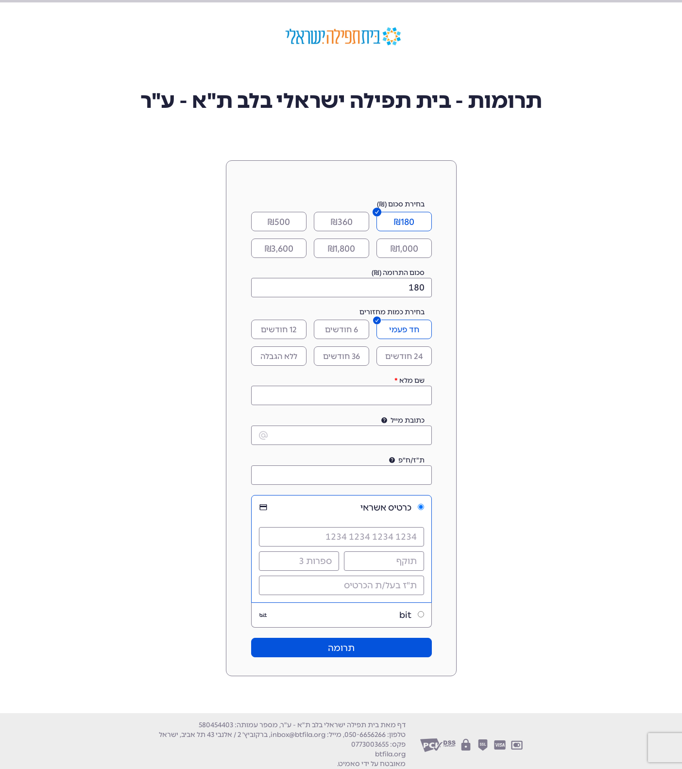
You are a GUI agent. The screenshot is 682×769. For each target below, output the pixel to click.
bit (405, 615)
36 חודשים (341, 356)
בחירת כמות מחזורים (392, 312)
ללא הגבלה (278, 356)
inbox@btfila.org (298, 735)
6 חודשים (341, 329)
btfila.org (390, 754)
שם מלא (412, 380)
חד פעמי (404, 329)
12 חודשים (279, 329)
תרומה (341, 648)
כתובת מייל (408, 420)
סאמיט (349, 764)
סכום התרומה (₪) (398, 273)
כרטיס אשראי (385, 507)
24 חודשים (404, 356)
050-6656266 (365, 735)
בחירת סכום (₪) (401, 204)
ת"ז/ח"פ (411, 460)
